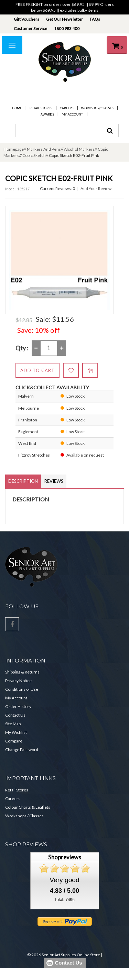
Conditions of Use (21, 689)
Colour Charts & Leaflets (27, 807)
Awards (47, 114)
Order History (18, 706)
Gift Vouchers (26, 19)
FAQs (95, 19)
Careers (67, 108)
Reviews (53, 481)
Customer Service (30, 28)
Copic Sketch (34, 155)
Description (23, 481)
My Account (72, 114)
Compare (13, 741)
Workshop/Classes (97, 108)
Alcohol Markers (79, 149)
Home (17, 108)
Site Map (13, 723)
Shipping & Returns (22, 672)
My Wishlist (16, 732)
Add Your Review (95, 188)
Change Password (21, 749)
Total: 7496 (64, 899)
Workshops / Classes (24, 815)
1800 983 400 (66, 28)
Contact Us (15, 715)
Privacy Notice (18, 680)
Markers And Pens (44, 149)
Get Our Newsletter (64, 19)
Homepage (13, 149)
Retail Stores (41, 108)
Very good (64, 880)
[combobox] (66, 130)
